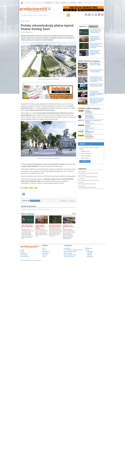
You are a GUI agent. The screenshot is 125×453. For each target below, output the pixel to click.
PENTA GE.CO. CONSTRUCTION (93, 120)
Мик (79, 178)
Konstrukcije (67, 248)
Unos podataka (24, 255)
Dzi (79, 182)
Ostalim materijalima (86, 155)
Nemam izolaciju (85, 158)
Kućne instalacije (68, 253)
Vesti (28, 21)
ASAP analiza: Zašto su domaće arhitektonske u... (27, 227)
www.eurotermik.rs (89, 118)
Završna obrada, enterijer (70, 251)
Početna (22, 21)
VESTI (57, 2)
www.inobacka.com (90, 128)
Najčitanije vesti (93, 26)
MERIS (86, 130)
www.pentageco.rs (89, 123)
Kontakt (22, 251)
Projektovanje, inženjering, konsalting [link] (45, 209)
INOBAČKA (88, 125)
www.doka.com (89, 138)
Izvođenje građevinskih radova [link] (29, 209)
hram (36, 187)
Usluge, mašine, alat (69, 256)
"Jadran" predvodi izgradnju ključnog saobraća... (39, 227)
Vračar (31, 187)
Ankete (44, 256)
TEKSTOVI (65, 3)
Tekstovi (44, 249)
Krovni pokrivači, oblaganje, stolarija (73, 250)
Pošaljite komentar (35, 200)
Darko (79, 185)
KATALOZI (73, 2)
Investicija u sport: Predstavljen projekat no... (68, 227)
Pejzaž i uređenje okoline (70, 254)
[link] (40, 9)
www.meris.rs (88, 133)
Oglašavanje (23, 253)
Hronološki (63, 200)
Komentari (82, 169)
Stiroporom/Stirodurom (86, 153)
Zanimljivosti (45, 253)
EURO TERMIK (88, 115)
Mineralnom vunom (85, 151)
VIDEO (80, 2)
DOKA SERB (88, 135)
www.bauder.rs (88, 113)
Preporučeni (72, 200)
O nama (22, 250)
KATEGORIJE (49, 3)
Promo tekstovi (46, 251)
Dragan (79, 171)
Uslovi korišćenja (24, 256)
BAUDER (87, 110)
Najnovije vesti (83, 26)
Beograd (25, 187)
